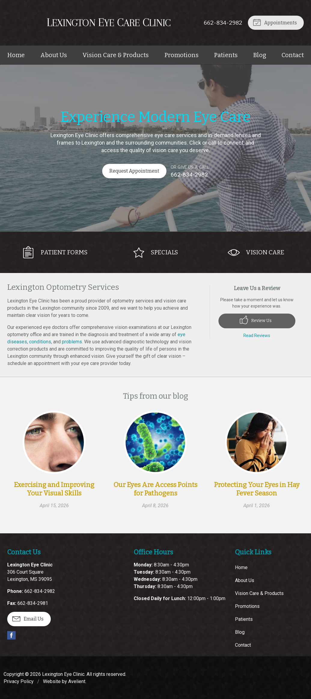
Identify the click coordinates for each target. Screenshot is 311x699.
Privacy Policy (19, 681)
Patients (226, 55)
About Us (53, 55)
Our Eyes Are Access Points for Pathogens (155, 488)
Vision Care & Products (115, 55)
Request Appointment (134, 171)
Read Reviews (256, 335)
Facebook (11, 634)
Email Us (28, 618)
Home (16, 55)
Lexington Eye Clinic (63, 673)
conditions (40, 341)
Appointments (274, 22)
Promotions (181, 55)
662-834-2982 (222, 22)
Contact (293, 55)
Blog (259, 55)
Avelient (76, 681)
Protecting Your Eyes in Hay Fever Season (257, 488)
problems (72, 341)
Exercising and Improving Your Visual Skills (54, 488)
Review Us (256, 319)
